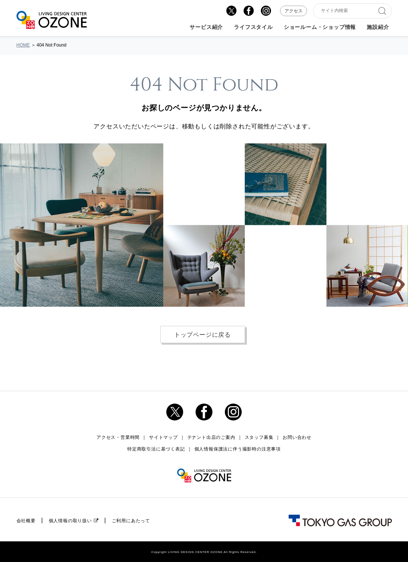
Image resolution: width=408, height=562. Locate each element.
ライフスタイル (253, 27)
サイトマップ (163, 437)
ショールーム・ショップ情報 (320, 27)
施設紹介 (378, 27)
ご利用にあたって (131, 520)
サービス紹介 (206, 27)
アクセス (294, 11)
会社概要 (26, 520)
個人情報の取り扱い (70, 520)
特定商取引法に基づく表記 (156, 449)
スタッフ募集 (259, 437)
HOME (23, 45)
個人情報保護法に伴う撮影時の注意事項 (237, 449)
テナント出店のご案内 (211, 437)
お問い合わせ (297, 437)
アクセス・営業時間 (118, 437)
